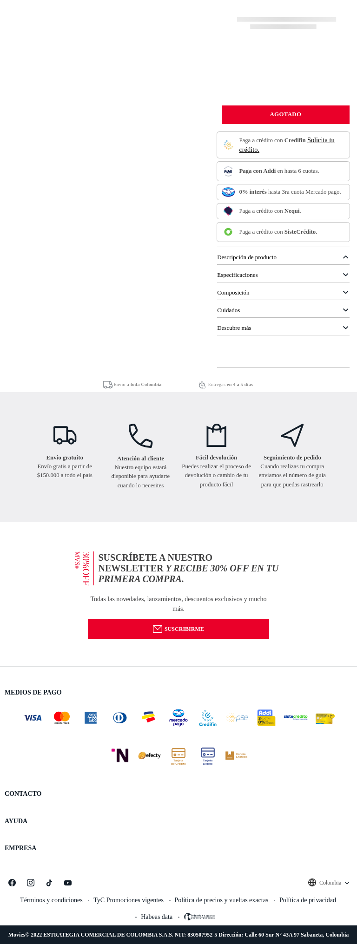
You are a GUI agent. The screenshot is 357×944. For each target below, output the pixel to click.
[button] (178, 594)
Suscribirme (178, 629)
